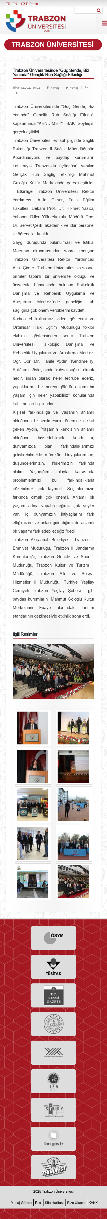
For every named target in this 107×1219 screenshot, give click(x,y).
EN (14, 4)
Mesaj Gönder (21, 1203)
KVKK (93, 1203)
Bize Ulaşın (76, 1203)
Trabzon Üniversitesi (58, 1191)
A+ (86, 87)
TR (8, 4)
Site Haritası (54, 1203)
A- (17, 93)
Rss (38, 1203)
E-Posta (29, 4)
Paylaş (52, 87)
